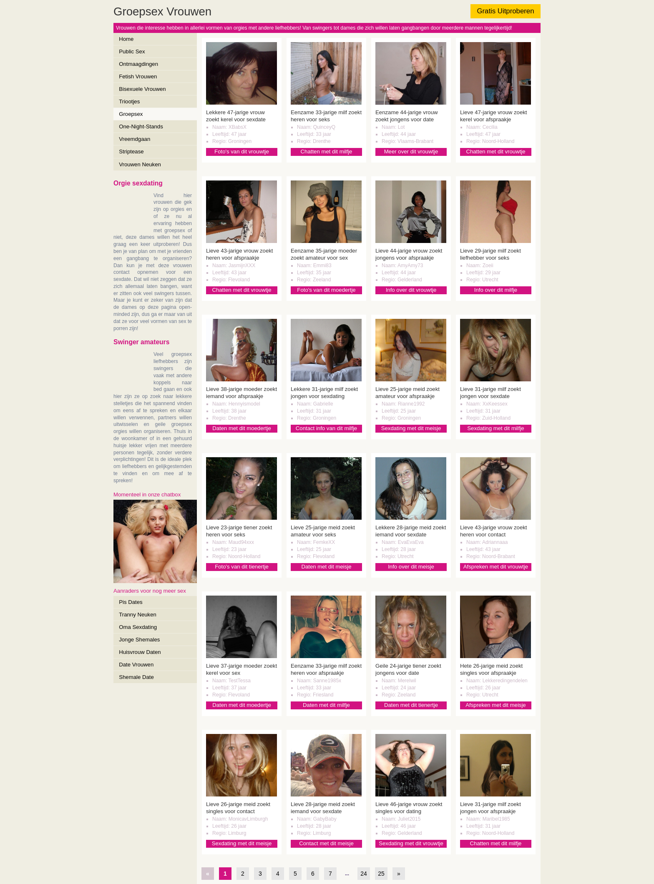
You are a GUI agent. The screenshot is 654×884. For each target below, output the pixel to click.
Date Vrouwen (136, 664)
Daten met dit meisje (326, 566)
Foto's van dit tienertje (242, 566)
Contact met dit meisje (326, 843)
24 (363, 873)
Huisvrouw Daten (140, 652)
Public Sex (132, 51)
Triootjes (129, 101)
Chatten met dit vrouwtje (495, 151)
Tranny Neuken (137, 614)
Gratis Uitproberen (505, 11)
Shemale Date (136, 677)
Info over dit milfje (495, 290)
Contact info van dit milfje (326, 428)
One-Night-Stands (141, 126)
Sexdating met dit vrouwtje (411, 843)
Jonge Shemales (139, 639)
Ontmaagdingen (138, 64)
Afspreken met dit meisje (495, 705)
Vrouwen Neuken (140, 164)
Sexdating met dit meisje (411, 428)
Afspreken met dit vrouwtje (495, 566)
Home (126, 39)
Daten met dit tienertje (411, 705)
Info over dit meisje (411, 566)
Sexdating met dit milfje (495, 428)
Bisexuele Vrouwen (142, 89)
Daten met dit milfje (326, 705)
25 (381, 873)
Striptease (131, 151)
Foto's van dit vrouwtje (241, 151)
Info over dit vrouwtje (411, 290)
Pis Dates (130, 602)
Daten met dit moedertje (241, 428)
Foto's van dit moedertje (326, 290)
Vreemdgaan (134, 139)
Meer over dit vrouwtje (411, 151)
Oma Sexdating (138, 627)
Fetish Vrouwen (138, 76)
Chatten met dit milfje (326, 151)
